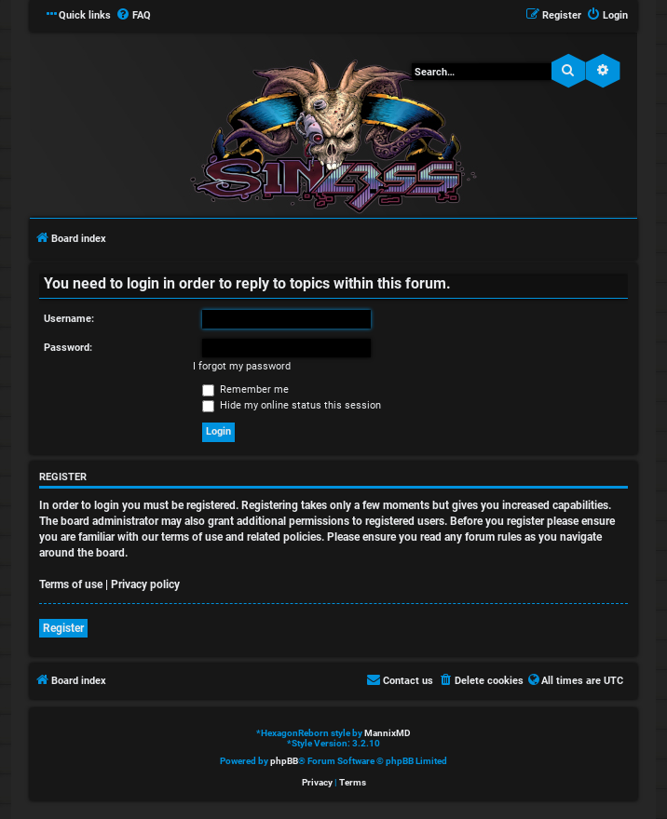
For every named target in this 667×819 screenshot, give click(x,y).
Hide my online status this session (291, 405)
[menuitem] (133, 16)
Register (63, 628)
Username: (69, 319)
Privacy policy (145, 584)
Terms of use (70, 584)
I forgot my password (242, 366)
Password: (68, 348)
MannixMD (387, 733)
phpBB (284, 761)
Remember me (245, 389)
